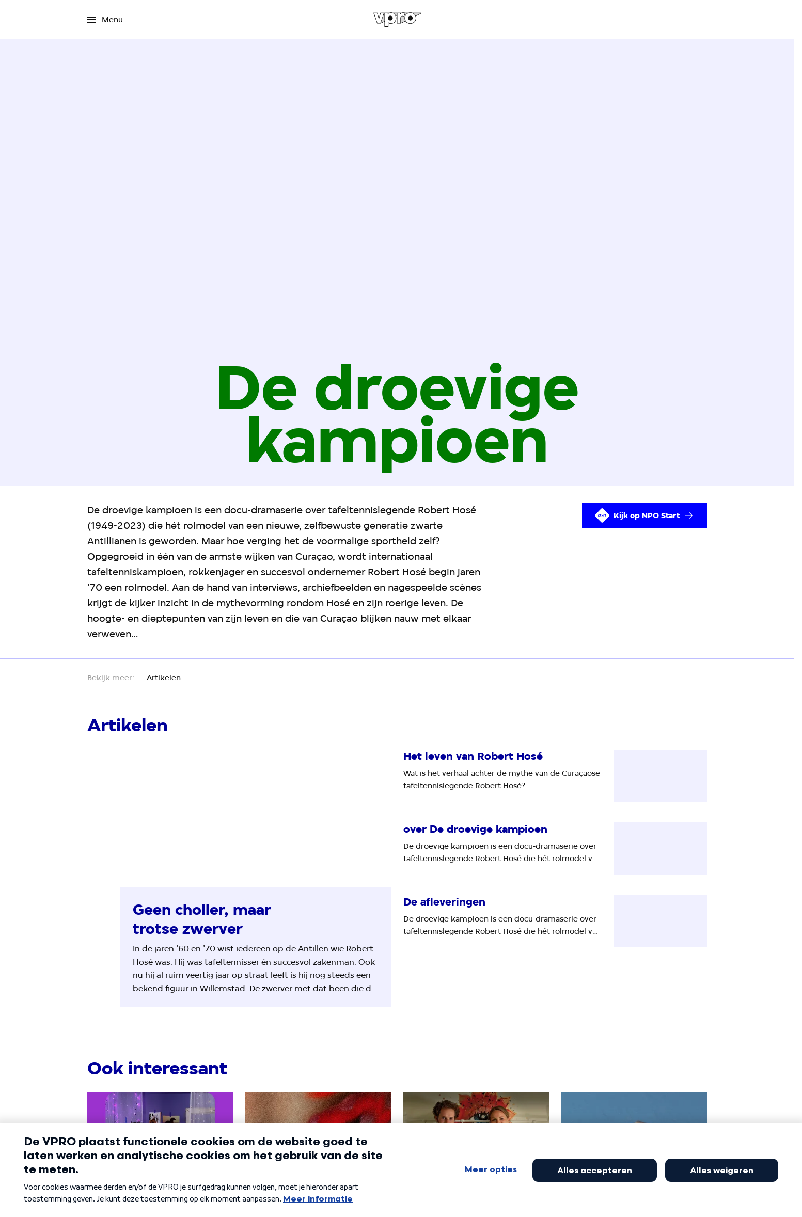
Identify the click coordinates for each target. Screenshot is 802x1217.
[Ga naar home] (397, 19)
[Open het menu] (105, 19)
